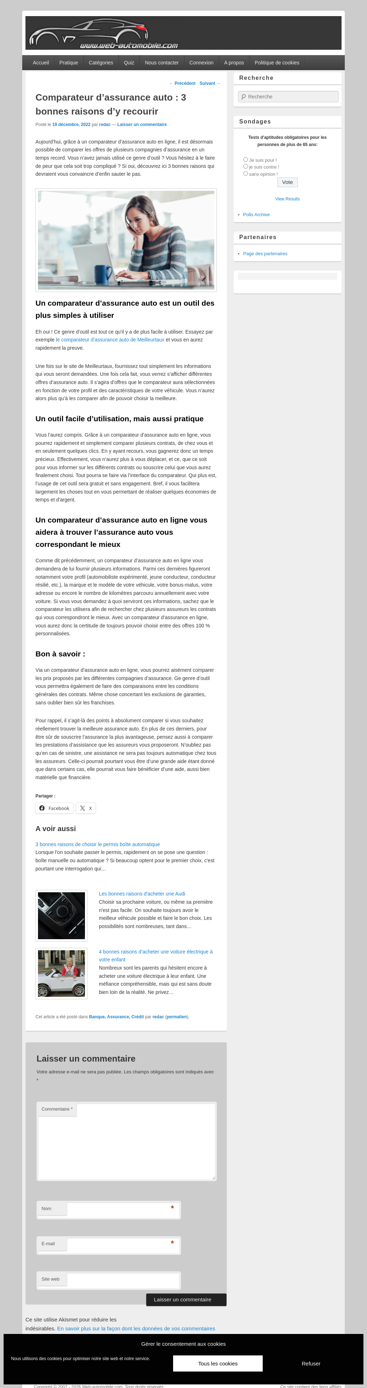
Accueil (41, 62)
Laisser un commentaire (142, 124)
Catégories (101, 62)
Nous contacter (161, 62)
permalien (177, 1016)
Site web (50, 1279)
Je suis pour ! (263, 160)
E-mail (48, 1243)
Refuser (311, 1363)
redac (105, 124)
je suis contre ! (264, 167)
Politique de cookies (277, 62)
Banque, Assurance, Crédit (116, 1016)
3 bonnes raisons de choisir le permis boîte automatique (97, 844)
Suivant (210, 83)
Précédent (182, 83)
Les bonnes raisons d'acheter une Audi (143, 894)
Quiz (129, 62)
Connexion (202, 62)
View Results (287, 199)
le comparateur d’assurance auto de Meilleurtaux (110, 340)
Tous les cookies (218, 1363)
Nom (46, 1208)
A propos (234, 62)
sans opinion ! (263, 174)
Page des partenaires (265, 253)
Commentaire (57, 1109)
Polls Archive (256, 214)
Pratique (68, 62)
